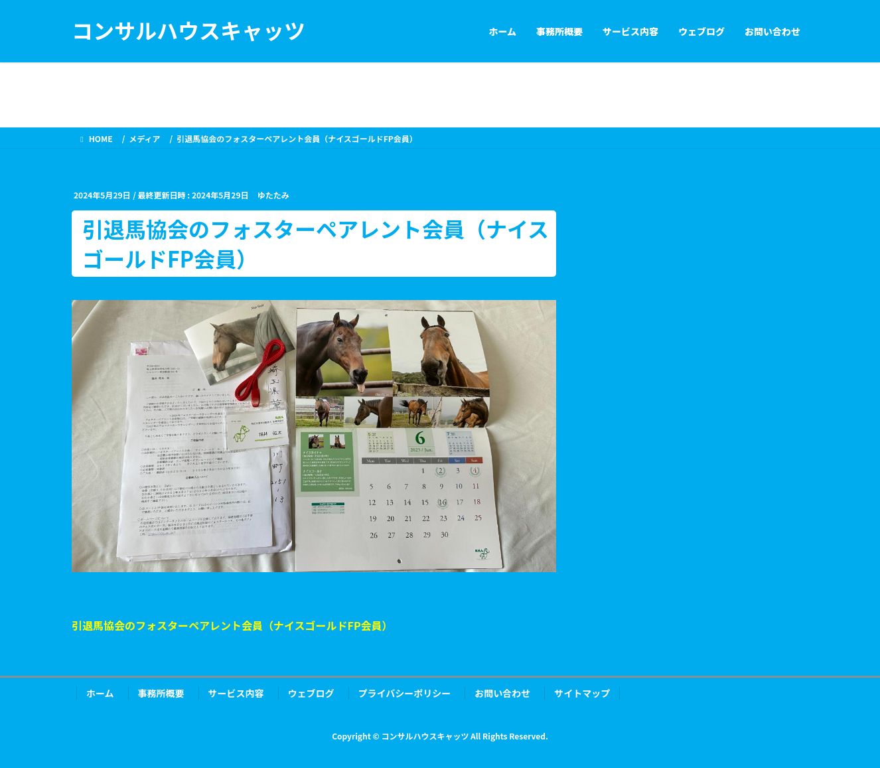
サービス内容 (236, 693)
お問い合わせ (502, 693)
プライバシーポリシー (404, 693)
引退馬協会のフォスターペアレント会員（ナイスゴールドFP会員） (232, 625)
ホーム (100, 693)
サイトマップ (582, 693)
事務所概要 (161, 693)
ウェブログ (311, 693)
